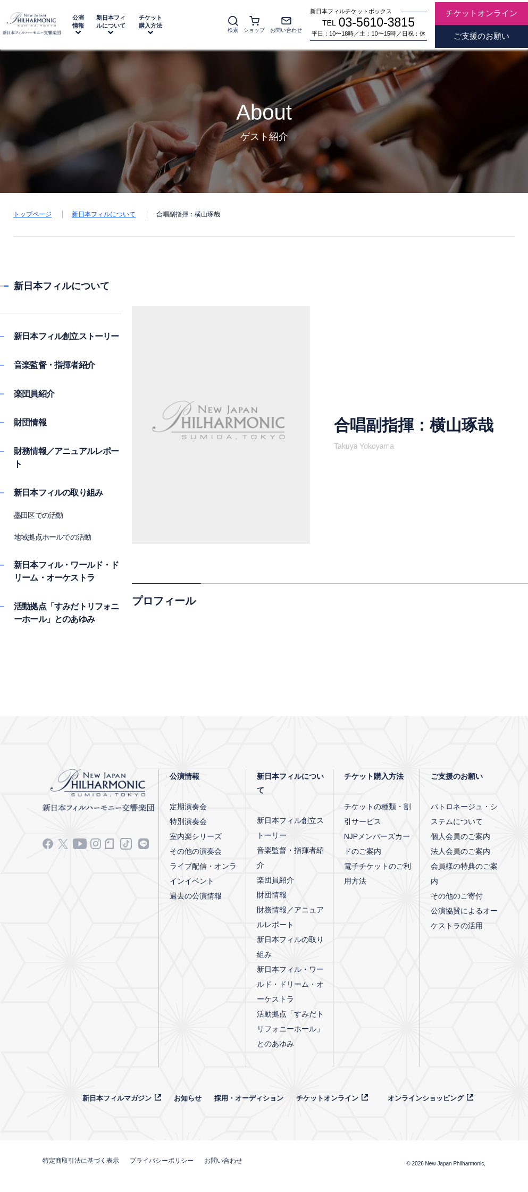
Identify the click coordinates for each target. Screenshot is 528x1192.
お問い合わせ (223, 1160)
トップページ (32, 214)
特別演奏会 (188, 821)
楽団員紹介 (34, 393)
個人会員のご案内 (460, 836)
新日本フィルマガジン (117, 1098)
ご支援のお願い (457, 776)
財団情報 (30, 422)
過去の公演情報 (196, 896)
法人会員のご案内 (460, 851)
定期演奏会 (188, 806)
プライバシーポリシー (162, 1160)
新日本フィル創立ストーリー (66, 336)
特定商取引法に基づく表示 (81, 1160)
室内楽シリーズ (196, 836)
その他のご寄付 (457, 896)
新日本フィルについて (110, 21)
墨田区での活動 (38, 515)
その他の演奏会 (196, 851)
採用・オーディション (248, 1098)
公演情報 (78, 21)
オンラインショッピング (426, 1098)
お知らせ (188, 1098)
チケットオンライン (327, 1098)
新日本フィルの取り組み (58, 492)
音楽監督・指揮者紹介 (54, 365)
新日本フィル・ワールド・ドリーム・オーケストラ (290, 984)
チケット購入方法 (150, 21)
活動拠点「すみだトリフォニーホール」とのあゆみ (290, 1029)
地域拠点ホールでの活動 (52, 537)
